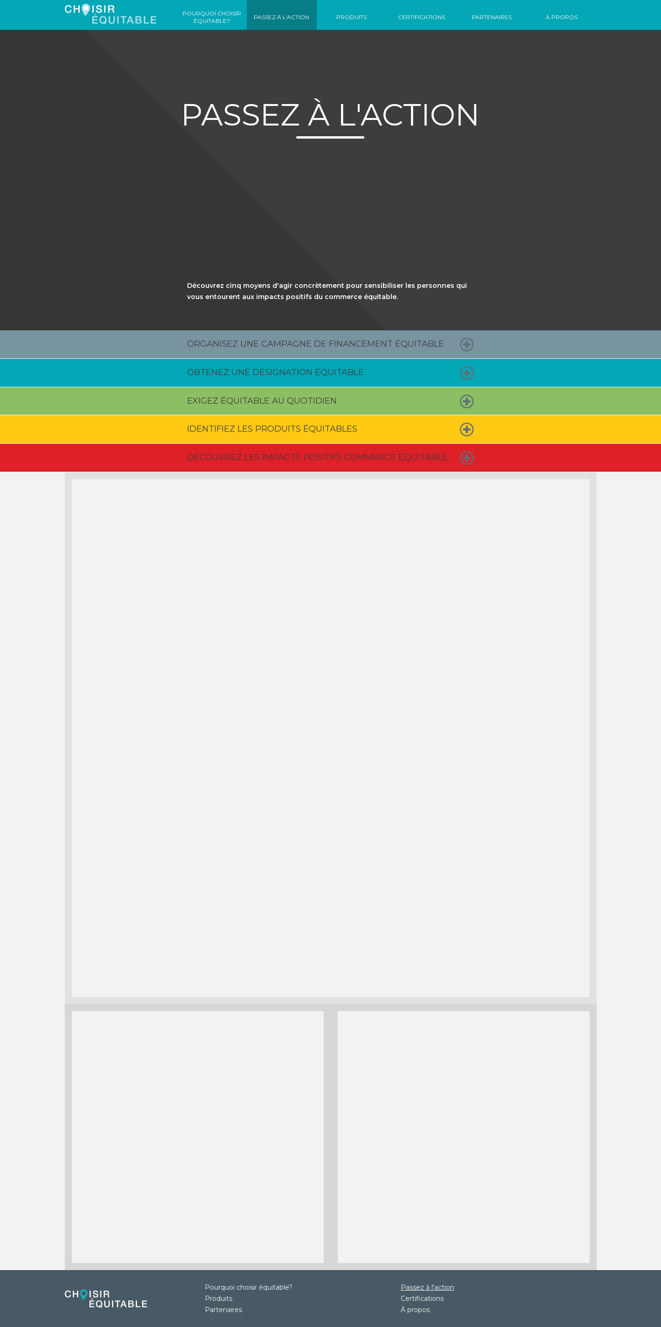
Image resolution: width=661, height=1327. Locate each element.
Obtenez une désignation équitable (275, 372)
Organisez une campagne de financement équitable (315, 344)
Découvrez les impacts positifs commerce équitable (317, 457)
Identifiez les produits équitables (272, 429)
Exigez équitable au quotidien (262, 401)
